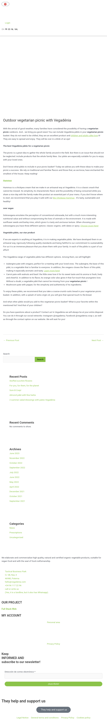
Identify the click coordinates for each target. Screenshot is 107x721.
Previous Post (11, 340)
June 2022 (14, 477)
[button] (53, 36)
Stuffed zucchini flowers (20, 380)
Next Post (98, 340)
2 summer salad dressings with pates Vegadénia (32, 400)
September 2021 (17, 501)
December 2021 (16, 491)
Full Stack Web (9, 609)
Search (6, 354)
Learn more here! (52, 270)
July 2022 (14, 472)
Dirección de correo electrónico (20, 671)
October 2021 (15, 496)
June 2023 (14, 453)
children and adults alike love (84, 135)
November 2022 (17, 458)
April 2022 (14, 487)
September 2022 (17, 467)
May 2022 (14, 482)
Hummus (7, 180)
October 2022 (15, 463)
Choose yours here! (89, 225)
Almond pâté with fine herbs (22, 395)
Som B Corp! (15, 390)
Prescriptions (15, 532)
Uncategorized (16, 537)
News (12, 528)
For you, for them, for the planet (24, 385)
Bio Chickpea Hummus (64, 198)
